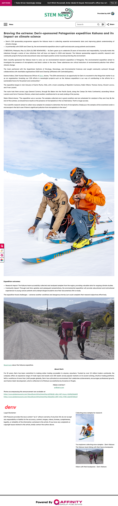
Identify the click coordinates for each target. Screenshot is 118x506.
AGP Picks (6, 3)
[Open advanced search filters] (103, 24)
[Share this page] (110, 24)
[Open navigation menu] (8, 24)
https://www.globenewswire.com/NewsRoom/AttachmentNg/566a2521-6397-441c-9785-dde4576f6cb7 (41, 397)
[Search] (86, 24)
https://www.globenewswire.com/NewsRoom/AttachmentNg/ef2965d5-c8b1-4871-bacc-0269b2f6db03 (41, 394)
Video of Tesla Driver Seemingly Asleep (28, 3)
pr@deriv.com (59, 387)
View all (113, 3)
